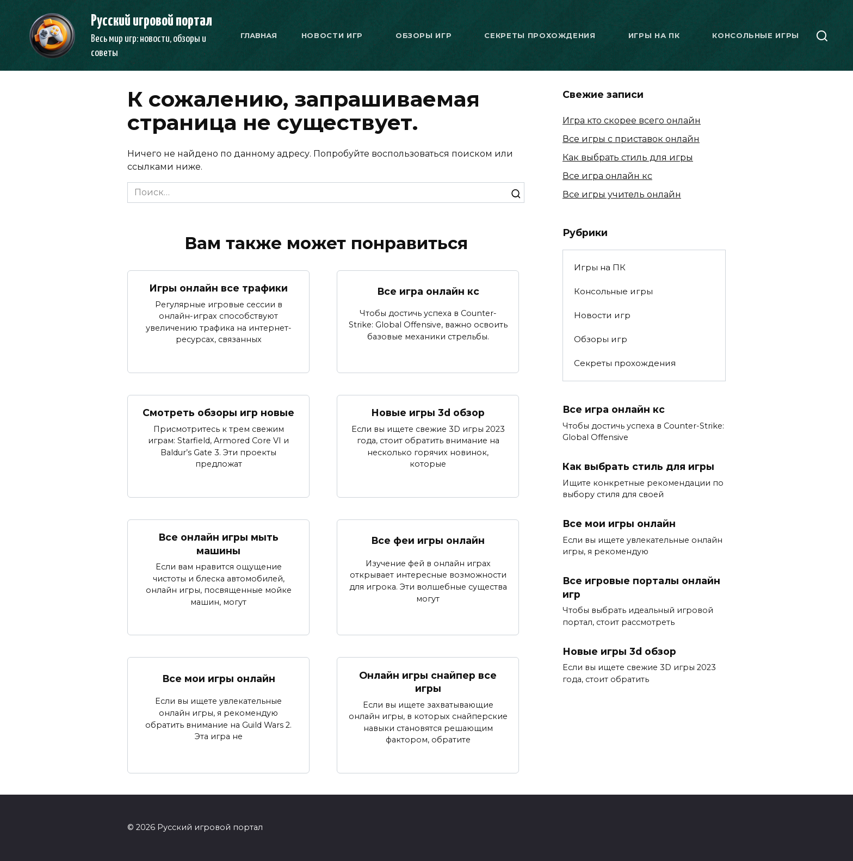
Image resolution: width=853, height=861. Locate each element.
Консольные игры (755, 35)
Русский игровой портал (151, 21)
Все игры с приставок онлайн (631, 139)
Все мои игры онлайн (218, 678)
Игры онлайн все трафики (218, 288)
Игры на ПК (654, 35)
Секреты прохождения (539, 35)
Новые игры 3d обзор (428, 412)
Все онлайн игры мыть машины (218, 543)
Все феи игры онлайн (428, 540)
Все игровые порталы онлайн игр (642, 587)
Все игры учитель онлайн (622, 194)
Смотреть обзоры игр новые (218, 412)
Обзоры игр (423, 35)
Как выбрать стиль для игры (628, 157)
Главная (258, 35)
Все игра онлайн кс (427, 290)
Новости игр (332, 35)
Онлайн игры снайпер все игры (428, 681)
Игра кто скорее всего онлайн (632, 120)
